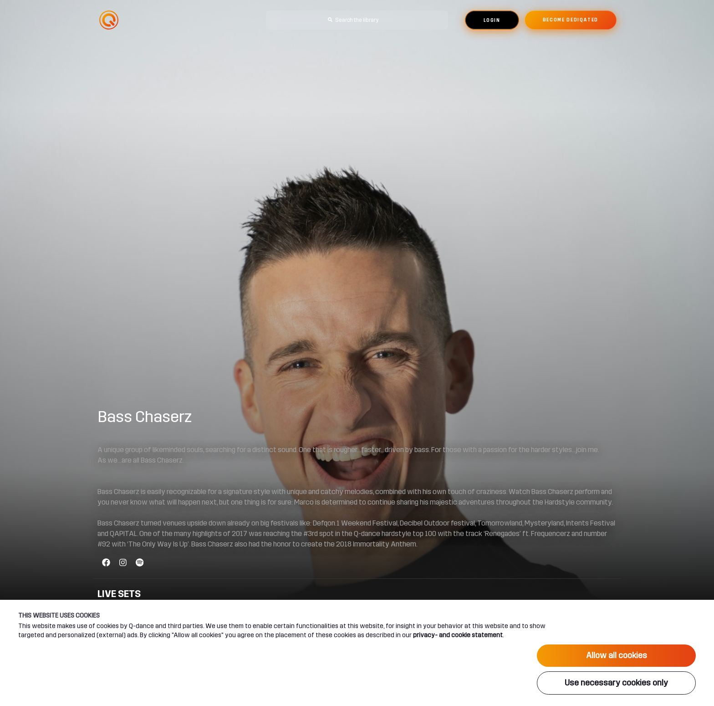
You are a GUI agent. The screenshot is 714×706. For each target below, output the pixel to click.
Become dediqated (570, 20)
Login (492, 20)
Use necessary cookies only (616, 682)
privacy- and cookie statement (458, 635)
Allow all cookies (616, 655)
